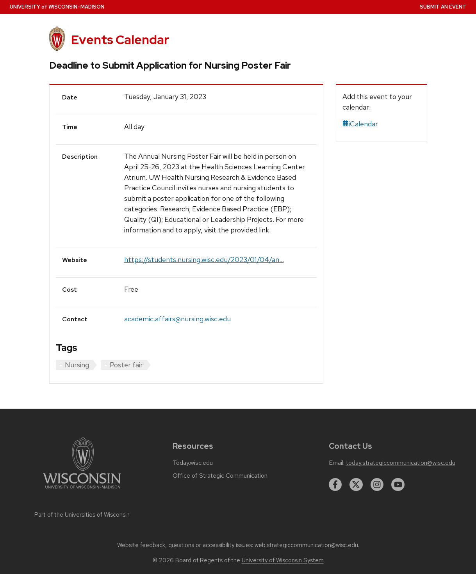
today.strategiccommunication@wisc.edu (400, 463)
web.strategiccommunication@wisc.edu (306, 545)
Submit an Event (443, 7)
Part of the (82, 515)
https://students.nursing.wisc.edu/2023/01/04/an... (204, 259)
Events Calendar (120, 39)
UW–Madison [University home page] (57, 7)
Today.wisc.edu (193, 463)
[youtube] (398, 484)
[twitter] (356, 484)
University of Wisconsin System (283, 560)
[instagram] (377, 484)
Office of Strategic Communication (220, 476)
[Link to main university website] (82, 490)
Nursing (77, 364)
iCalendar (360, 123)
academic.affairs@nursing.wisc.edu (177, 318)
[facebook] (335, 484)
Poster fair (126, 364)
